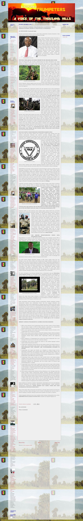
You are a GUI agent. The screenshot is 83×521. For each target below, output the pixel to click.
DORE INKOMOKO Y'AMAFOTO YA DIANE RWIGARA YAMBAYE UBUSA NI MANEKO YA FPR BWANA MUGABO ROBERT (12, 202)
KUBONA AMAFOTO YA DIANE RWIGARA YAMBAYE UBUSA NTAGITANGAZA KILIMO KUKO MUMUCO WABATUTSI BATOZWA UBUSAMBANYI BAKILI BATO (12, 117)
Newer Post (22, 442)
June (11, 44)
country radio (65, 36)
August (11, 41)
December (12, 75)
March (11, 49)
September (12, 40)
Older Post (57, 442)
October (11, 50)
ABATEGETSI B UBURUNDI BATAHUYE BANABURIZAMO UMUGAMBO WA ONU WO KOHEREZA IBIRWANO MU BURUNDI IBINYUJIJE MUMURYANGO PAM (13, 319)
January (11, 74)
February (12, 72)
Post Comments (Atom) (28, 445)
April (11, 47)
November (12, 61)
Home (39, 442)
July (11, 43)
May (11, 46)
